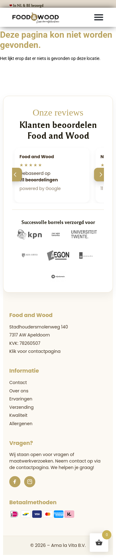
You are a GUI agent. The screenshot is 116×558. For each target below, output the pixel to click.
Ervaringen (20, 399)
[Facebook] (14, 481)
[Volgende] (101, 174)
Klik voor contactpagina (35, 351)
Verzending (21, 407)
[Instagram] (29, 481)
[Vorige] (15, 174)
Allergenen (20, 424)
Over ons (18, 391)
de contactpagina (29, 467)
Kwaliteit (18, 415)
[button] (98, 17)
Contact (18, 382)
